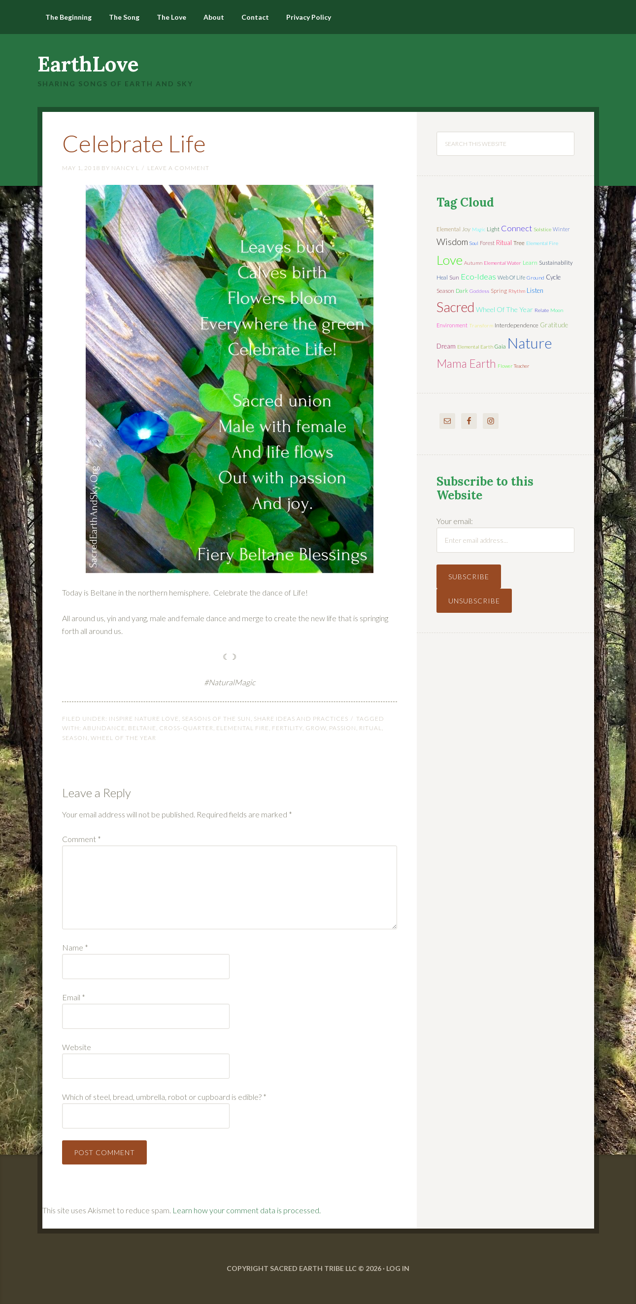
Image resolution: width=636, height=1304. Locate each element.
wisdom (452, 241)
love (449, 260)
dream (446, 346)
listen (535, 290)
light (493, 229)
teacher (521, 366)
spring (499, 290)
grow (315, 728)
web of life (511, 277)
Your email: (454, 521)
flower (505, 366)
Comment (81, 839)
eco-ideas (478, 277)
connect (516, 228)
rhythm (516, 291)
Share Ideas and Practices (301, 718)
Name (75, 947)
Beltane (142, 728)
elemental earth (475, 347)
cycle (553, 277)
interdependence (516, 325)
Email (73, 997)
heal (442, 277)
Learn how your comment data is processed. (246, 1210)
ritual (370, 728)
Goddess (479, 291)
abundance (104, 728)
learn (530, 262)
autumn (473, 263)
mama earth (466, 363)
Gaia (500, 346)
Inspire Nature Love (144, 718)
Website (76, 1047)
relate (542, 310)
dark (462, 290)
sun (454, 277)
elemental (448, 229)
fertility (287, 728)
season (75, 737)
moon (556, 310)
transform (481, 325)
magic (478, 229)
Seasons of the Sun (216, 718)
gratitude (554, 325)
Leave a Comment (178, 168)
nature (529, 343)
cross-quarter (186, 728)
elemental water (502, 263)
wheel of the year (123, 737)
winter (561, 229)
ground (535, 278)
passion (342, 728)
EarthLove (88, 64)
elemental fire (242, 728)
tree (519, 243)
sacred (455, 307)
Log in (397, 1268)
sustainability (555, 262)
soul (473, 243)
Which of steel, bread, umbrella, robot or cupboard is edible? (164, 1096)
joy (466, 229)
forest (487, 243)
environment (452, 325)
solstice (542, 229)
